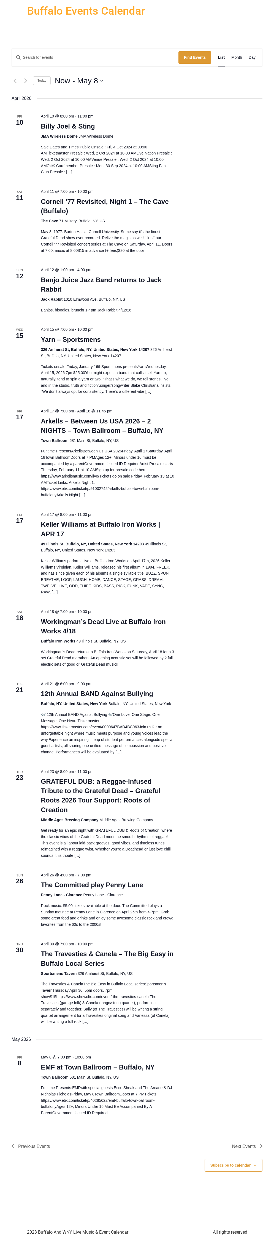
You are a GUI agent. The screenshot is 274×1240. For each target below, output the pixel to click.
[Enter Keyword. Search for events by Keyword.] (95, 57)
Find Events (195, 57)
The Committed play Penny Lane (92, 885)
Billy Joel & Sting (68, 126)
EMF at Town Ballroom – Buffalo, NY (98, 1067)
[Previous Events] (15, 81)
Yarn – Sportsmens (71, 339)
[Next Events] (25, 81)
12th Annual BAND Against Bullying (97, 693)
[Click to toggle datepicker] (79, 80)
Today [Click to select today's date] (41, 80)
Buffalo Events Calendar (86, 10)
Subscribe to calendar (230, 1165)
